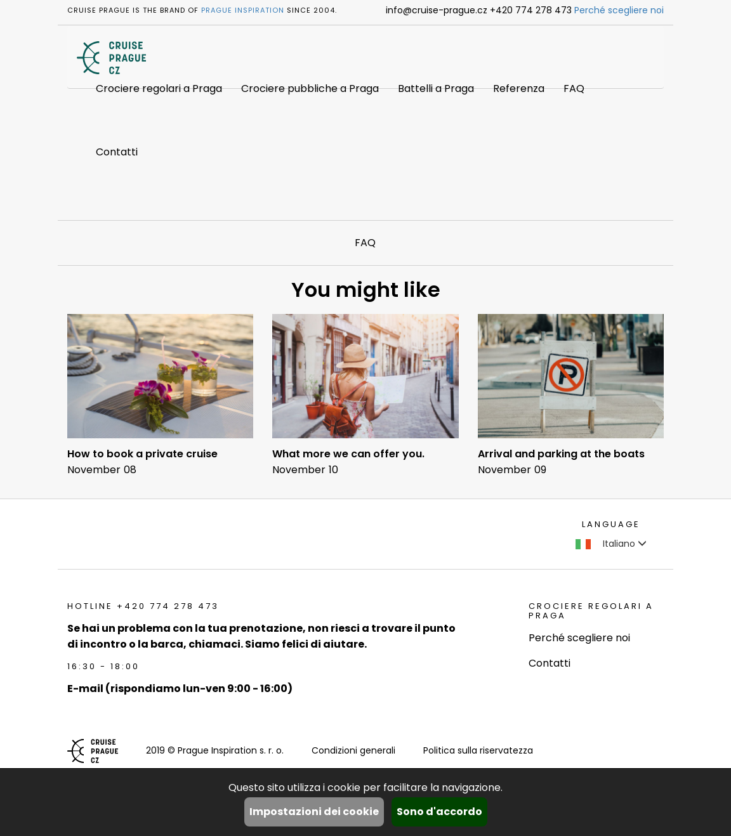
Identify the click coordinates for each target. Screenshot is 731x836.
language (611, 524)
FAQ (573, 88)
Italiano (611, 543)
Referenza (518, 88)
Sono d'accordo (439, 811)
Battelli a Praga (436, 88)
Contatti (117, 152)
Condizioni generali (353, 750)
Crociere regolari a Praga (159, 88)
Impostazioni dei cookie (314, 811)
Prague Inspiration (242, 10)
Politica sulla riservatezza (478, 750)
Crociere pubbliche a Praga (310, 88)
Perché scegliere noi (619, 10)
